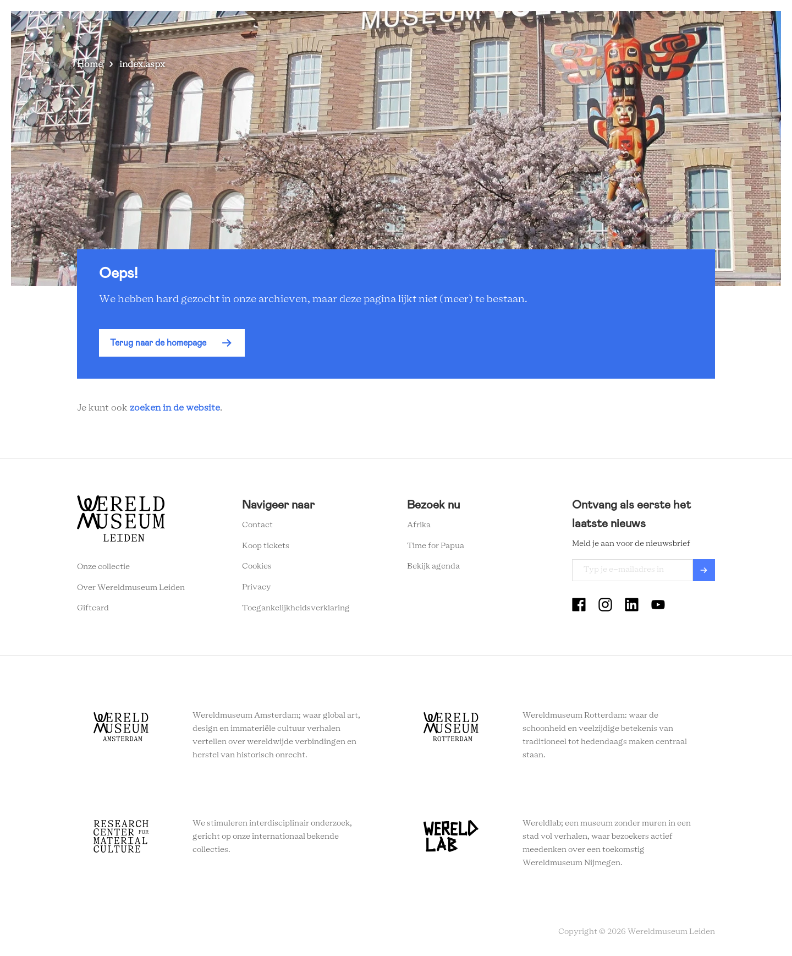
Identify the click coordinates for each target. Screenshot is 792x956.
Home (90, 64)
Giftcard (93, 608)
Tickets (591, 27)
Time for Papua (435, 546)
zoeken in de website (175, 407)
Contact (257, 525)
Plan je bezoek (399, 27)
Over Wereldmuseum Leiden (131, 588)
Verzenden (704, 570)
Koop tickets (265, 546)
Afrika (419, 525)
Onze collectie (103, 567)
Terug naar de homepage (158, 342)
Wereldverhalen (473, 27)
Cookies (257, 566)
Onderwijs (540, 27)
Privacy (256, 587)
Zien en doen (330, 27)
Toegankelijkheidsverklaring (296, 608)
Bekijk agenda (433, 566)
